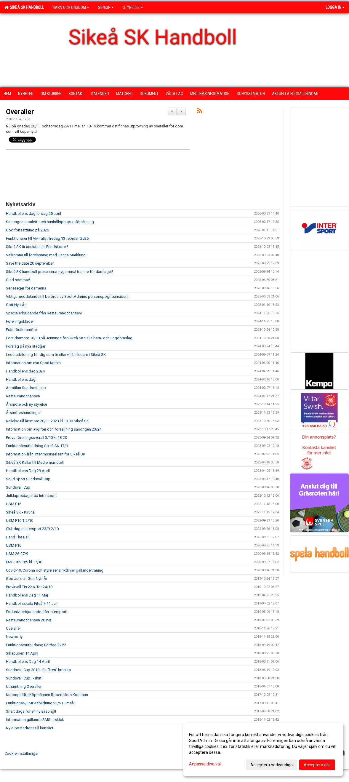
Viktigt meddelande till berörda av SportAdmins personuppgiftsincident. (67, 296)
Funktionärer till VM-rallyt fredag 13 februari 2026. (47, 238)
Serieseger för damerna (26, 288)
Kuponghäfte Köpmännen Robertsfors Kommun (47, 695)
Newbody (14, 636)
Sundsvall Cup (18, 487)
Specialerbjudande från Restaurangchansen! (44, 313)
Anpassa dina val (205, 764)
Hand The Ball (17, 537)
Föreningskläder (20, 321)
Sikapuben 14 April (22, 653)
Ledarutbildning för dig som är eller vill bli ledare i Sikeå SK (56, 354)
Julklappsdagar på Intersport (31, 495)
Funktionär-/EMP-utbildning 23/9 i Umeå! (40, 703)
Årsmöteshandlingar (23, 412)
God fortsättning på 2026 (27, 230)
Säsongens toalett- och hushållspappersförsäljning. (50, 222)
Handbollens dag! (21, 379)
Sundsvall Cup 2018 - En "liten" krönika (38, 670)
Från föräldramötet (22, 329)
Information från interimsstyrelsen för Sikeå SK (45, 454)
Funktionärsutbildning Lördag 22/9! (36, 645)
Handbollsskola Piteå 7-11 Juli (31, 603)
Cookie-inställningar (21, 753)
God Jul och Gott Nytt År (26, 578)
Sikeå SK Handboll (24, 7)
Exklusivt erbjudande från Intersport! (36, 612)
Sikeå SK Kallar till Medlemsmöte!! (35, 462)
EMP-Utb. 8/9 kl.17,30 (24, 562)
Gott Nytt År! (16, 305)
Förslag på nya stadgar (25, 346)
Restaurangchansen (23, 396)
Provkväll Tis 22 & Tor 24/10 (29, 587)
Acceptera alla (317, 764)
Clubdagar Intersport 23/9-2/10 (32, 529)
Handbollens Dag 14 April (28, 661)
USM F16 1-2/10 (19, 520)
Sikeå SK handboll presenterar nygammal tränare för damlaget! (59, 271)
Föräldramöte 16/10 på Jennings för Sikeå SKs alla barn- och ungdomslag (69, 338)
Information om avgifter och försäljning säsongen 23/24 (54, 429)
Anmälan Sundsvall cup (26, 388)
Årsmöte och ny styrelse (26, 404)
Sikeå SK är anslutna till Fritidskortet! (37, 246)
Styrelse (133, 7)
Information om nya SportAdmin (33, 363)
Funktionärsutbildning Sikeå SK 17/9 (37, 446)
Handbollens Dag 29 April (28, 470)
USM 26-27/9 (17, 553)
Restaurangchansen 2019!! (28, 620)
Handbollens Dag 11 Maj (27, 595)
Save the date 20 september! (30, 263)
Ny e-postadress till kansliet (29, 728)
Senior (106, 7)
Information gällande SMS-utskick (35, 719)
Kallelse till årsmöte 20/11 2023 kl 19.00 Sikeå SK (47, 421)
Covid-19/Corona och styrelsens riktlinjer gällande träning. (55, 570)
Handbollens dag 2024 (25, 371)
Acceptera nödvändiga (271, 764)
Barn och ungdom (71, 7)
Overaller (20, 112)
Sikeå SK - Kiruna (20, 512)
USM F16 (13, 504)
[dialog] (263, 749)
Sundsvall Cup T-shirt (23, 678)
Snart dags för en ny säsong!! (31, 711)
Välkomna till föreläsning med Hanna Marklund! (46, 255)
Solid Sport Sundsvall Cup (28, 479)
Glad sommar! (18, 280)
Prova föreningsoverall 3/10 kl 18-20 (36, 437)
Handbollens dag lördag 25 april (33, 213)
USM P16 (13, 545)
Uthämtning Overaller (23, 686)
